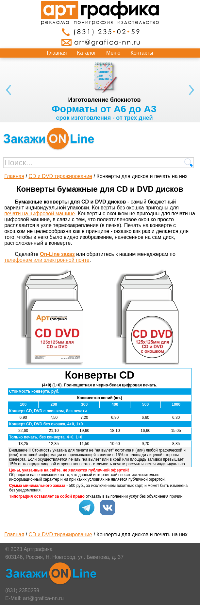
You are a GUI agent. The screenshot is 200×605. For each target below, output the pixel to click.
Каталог (86, 53)
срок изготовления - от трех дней (104, 118)
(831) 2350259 (22, 590)
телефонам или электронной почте (47, 260)
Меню (113, 53)
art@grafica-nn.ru (43, 598)
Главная (57, 53)
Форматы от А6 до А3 (104, 108)
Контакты (141, 53)
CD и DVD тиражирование (60, 176)
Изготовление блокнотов (104, 100)
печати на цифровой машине (39, 213)
